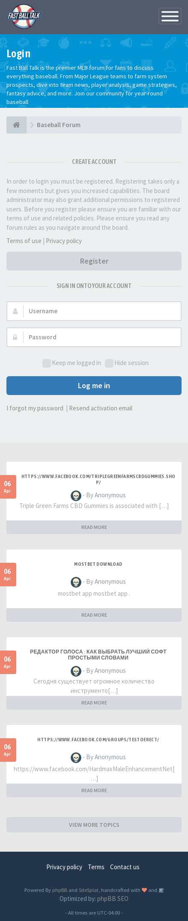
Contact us (125, 867)
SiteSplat (88, 889)
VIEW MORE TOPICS (94, 825)
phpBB (59, 889)
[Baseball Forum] (16, 125)
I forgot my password (34, 408)
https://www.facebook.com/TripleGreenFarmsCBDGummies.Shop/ (98, 479)
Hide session (127, 363)
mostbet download (98, 564)
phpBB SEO (112, 898)
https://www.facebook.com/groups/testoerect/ (98, 740)
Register (94, 261)
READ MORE (94, 527)
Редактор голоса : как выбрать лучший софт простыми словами (98, 655)
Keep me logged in (71, 363)
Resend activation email (100, 408)
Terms (96, 867)
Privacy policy (64, 241)
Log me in (94, 385)
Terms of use (24, 241)
